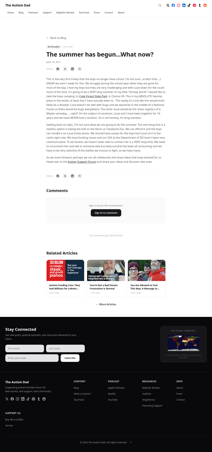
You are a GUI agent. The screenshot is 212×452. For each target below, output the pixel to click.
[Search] (159, 5)
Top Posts (84, 12)
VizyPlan (146, 393)
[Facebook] (173, 5)
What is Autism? (82, 393)
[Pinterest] (194, 5)
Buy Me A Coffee (14, 419)
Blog (21, 12)
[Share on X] (65, 69)
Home (10, 12)
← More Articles (106, 304)
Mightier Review (65, 12)
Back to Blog (56, 38)
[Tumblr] (199, 5)
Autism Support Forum (82, 162)
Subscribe (70, 358)
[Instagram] (178, 5)
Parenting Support (152, 405)
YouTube (112, 399)
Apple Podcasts (116, 387)
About (121, 12)
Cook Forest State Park (93, 96)
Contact (109, 12)
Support (47, 12)
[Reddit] (205, 5)
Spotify (111, 393)
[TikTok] (189, 5)
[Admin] (131, 442)
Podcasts (33, 12)
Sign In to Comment (106, 212)
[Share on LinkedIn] (72, 69)
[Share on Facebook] (57, 69)
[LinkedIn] (184, 5)
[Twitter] (168, 5)
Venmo (9, 425)
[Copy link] (79, 69)
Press (97, 12)
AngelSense (148, 399)
